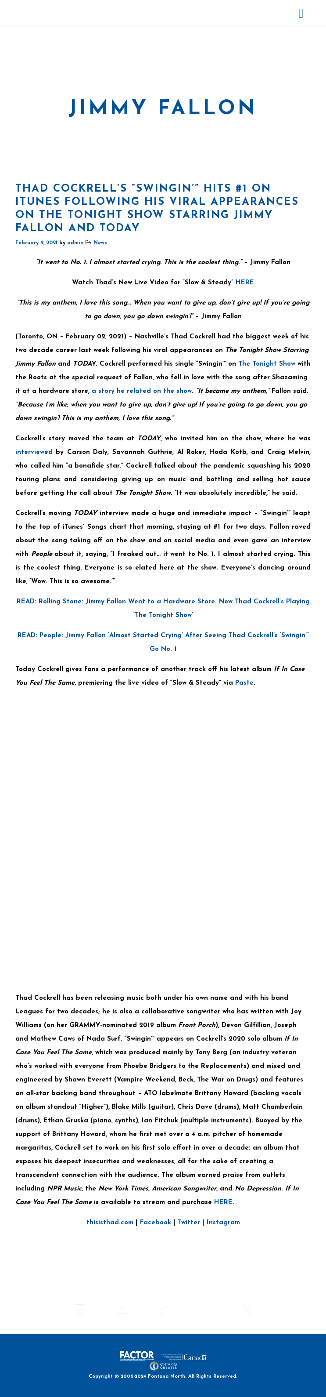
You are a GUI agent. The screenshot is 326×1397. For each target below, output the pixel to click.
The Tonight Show (266, 364)
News (100, 243)
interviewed (34, 452)
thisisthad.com (109, 1222)
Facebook (155, 1222)
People (50, 635)
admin (75, 243)
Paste (244, 683)
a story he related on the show (142, 391)
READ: (28, 602)
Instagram (223, 1222)
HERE (245, 282)
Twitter (189, 1222)
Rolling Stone (60, 602)
